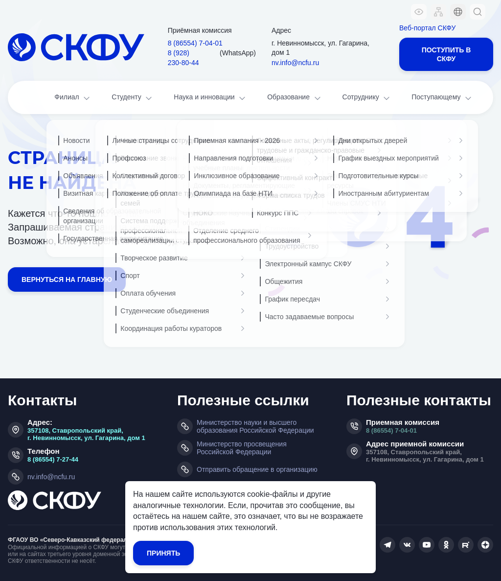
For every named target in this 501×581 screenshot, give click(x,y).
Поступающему (442, 98)
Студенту (133, 98)
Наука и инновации (210, 98)
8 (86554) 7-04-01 (391, 430)
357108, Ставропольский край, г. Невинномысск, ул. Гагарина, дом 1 (86, 434)
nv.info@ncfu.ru (295, 63)
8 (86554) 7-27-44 (52, 459)
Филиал (72, 98)
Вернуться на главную (67, 279)
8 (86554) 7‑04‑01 (195, 43)
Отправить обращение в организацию (257, 469)
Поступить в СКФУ (446, 54)
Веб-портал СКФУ (427, 28)
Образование (294, 98)
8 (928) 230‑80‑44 (183, 58)
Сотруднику (367, 98)
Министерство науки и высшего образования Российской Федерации (255, 426)
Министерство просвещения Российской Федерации (242, 448)
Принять (163, 553)
